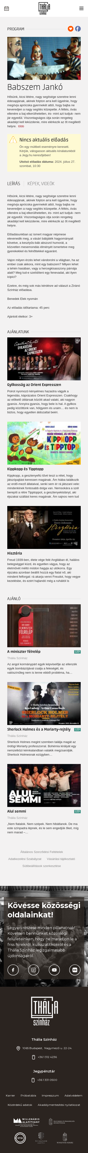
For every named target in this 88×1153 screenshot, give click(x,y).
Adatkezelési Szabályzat (24, 859)
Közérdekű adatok (20, 1105)
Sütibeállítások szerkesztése (41, 866)
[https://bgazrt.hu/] (41, 1138)
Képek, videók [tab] (40, 183)
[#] (26, 1122)
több (21, 126)
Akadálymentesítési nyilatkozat (59, 1105)
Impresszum (50, 1095)
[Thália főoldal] (44, 8)
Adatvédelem (73, 1095)
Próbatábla (28, 1095)
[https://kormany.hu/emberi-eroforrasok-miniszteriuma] (62, 1122)
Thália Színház (17, 658)
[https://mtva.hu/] (20, 1138)
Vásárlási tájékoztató (61, 859)
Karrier (10, 1095)
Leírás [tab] (13, 183)
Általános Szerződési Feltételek (41, 852)
